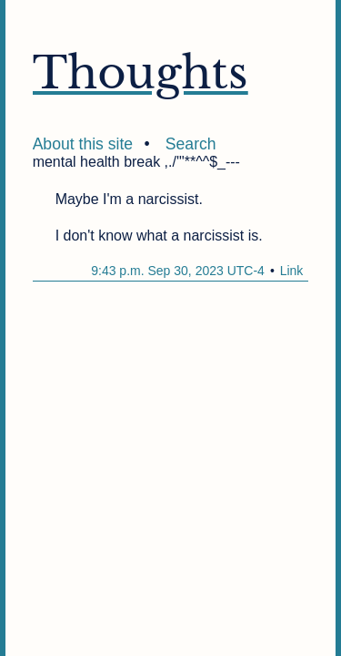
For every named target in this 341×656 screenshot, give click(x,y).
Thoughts (140, 73)
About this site (83, 144)
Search (190, 144)
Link (292, 270)
